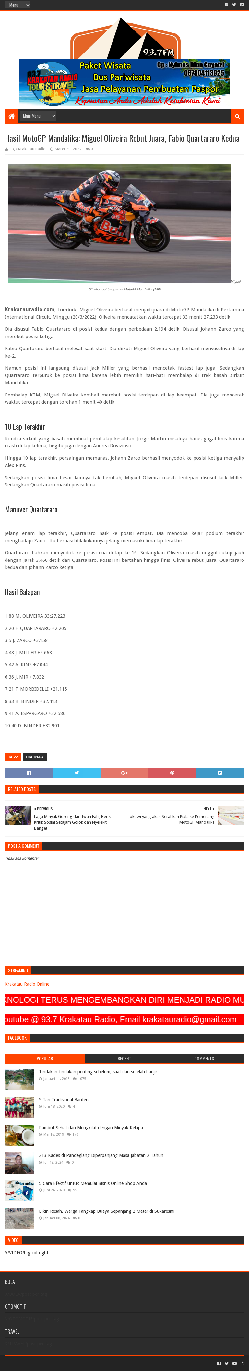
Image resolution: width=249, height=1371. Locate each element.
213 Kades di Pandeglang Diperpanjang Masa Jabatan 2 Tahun (101, 1155)
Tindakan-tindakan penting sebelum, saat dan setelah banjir (98, 1071)
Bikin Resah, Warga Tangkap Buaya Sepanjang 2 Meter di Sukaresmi (106, 1211)
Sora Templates (40, 1363)
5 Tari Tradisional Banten (64, 1099)
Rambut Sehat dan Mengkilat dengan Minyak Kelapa (91, 1127)
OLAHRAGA (35, 757)
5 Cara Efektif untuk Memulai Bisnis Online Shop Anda (93, 1183)
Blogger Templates (78, 1363)
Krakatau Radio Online (27, 984)
